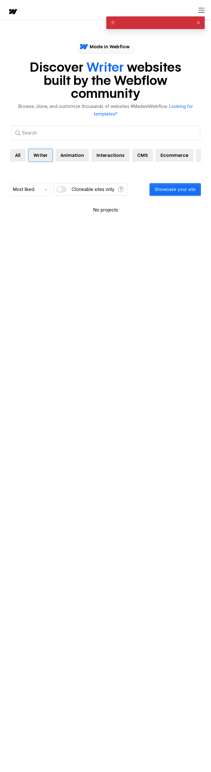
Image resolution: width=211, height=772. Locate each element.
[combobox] (30, 189)
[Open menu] (201, 10)
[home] (13, 12)
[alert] (155, 22)
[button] (198, 22)
